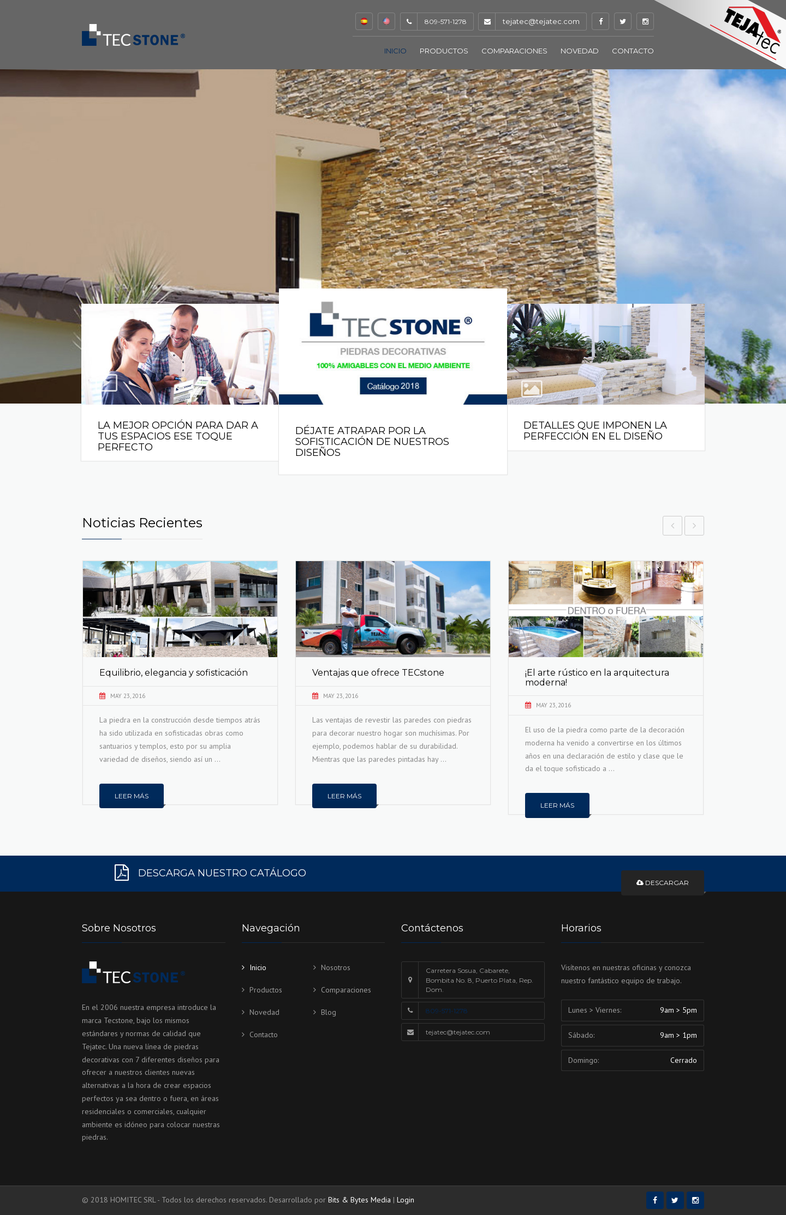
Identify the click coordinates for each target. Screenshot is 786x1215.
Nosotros (335, 967)
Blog (328, 1012)
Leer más (131, 795)
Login (405, 1200)
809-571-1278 (447, 1011)
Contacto (633, 50)
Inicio (395, 50)
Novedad (580, 50)
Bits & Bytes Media (359, 1200)
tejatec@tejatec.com (541, 21)
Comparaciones (514, 50)
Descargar (662, 883)
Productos (444, 50)
